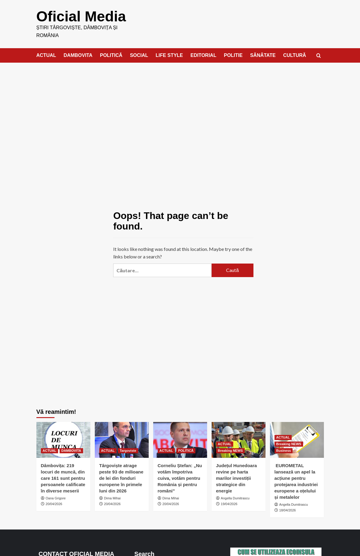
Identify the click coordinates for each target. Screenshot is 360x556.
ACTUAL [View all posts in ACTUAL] (49, 450)
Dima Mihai (112, 498)
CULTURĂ (294, 55)
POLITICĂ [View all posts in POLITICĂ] (186, 450)
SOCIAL (139, 55)
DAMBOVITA (78, 55)
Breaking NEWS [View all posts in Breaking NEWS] (230, 450)
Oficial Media (81, 16)
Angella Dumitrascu (235, 498)
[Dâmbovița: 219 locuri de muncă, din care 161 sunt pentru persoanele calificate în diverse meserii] (63, 440)
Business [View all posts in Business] (283, 450)
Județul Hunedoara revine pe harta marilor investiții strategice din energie (236, 478)
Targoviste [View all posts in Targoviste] (128, 450)
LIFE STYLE (169, 55)
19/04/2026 (229, 503)
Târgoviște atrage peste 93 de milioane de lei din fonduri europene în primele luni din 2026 (121, 478)
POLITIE (233, 55)
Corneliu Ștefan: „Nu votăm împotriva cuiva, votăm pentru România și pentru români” (180, 478)
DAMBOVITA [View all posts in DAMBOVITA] (71, 450)
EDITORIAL (203, 55)
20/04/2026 (54, 503)
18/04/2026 (287, 510)
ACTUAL (46, 55)
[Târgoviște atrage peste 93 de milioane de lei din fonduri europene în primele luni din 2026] (122, 440)
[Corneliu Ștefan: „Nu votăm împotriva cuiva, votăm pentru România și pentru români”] (180, 440)
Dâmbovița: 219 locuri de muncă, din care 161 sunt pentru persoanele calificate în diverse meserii (63, 478)
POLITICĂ (111, 55)
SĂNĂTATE (263, 55)
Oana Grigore (56, 498)
